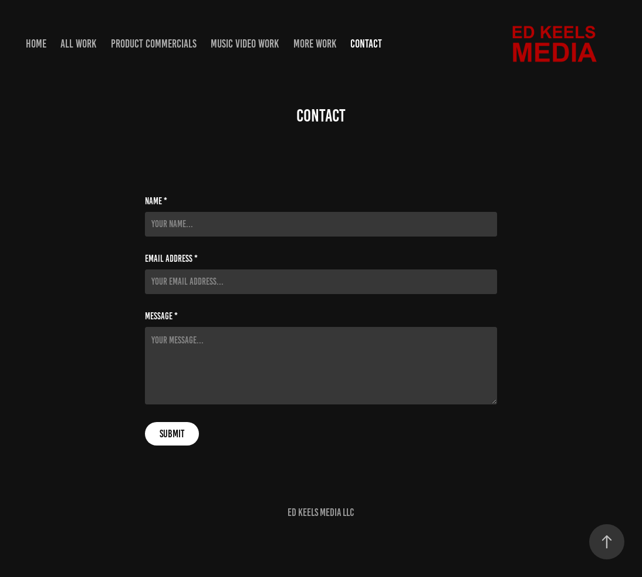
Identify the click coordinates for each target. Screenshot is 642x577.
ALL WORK (78, 44)
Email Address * (171, 259)
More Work (314, 44)
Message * (161, 316)
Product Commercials (154, 44)
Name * (156, 201)
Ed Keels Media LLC (321, 512)
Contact (366, 44)
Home (36, 44)
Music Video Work (245, 44)
